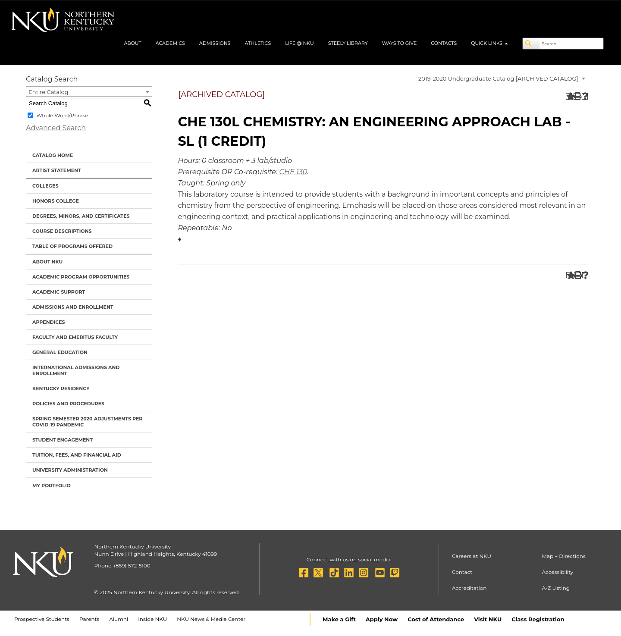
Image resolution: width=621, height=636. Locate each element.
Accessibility (557, 572)
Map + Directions (563, 556)
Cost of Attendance (436, 619)
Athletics (258, 43)
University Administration (70, 470)
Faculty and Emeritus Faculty (75, 337)
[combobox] (502, 78)
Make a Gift (339, 619)
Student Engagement (62, 440)
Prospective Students (41, 619)
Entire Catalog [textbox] (48, 91)
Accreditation (469, 588)
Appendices (48, 322)
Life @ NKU (299, 43)
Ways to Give (399, 43)
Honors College (55, 201)
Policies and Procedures (68, 404)
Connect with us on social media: (349, 559)
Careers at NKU (471, 556)
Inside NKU (152, 619)
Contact (462, 572)
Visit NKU (488, 619)
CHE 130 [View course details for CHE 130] (293, 172)
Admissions (215, 43)
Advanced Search (56, 128)
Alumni (118, 619)
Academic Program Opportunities (80, 277)
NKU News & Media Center (211, 619)
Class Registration (537, 619)
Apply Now (382, 619)
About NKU (47, 262)
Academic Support (58, 292)
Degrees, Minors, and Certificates (81, 216)
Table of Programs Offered (72, 246)
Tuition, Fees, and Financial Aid (76, 455)
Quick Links (489, 43)
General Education (60, 352)
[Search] (531, 43)
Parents (89, 619)
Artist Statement (56, 170)
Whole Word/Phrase (62, 115)
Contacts (444, 43)
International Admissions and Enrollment (75, 370)
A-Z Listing (556, 588)
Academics (170, 43)
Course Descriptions (62, 231)
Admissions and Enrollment (72, 307)
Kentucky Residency (61, 388)
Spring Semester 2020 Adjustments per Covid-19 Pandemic (87, 422)
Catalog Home (52, 155)
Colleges (45, 186)
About (132, 43)
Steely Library (348, 43)
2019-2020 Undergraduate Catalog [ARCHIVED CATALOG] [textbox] (498, 78)
